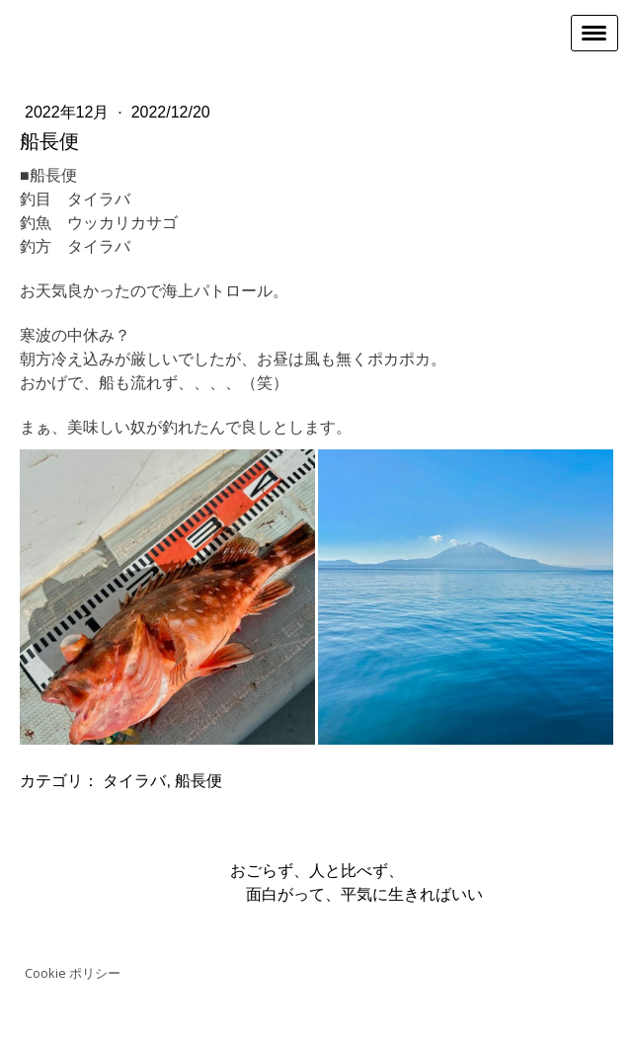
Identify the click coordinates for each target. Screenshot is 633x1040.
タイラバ (134, 780)
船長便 (198, 780)
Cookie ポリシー (72, 973)
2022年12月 (69, 112)
